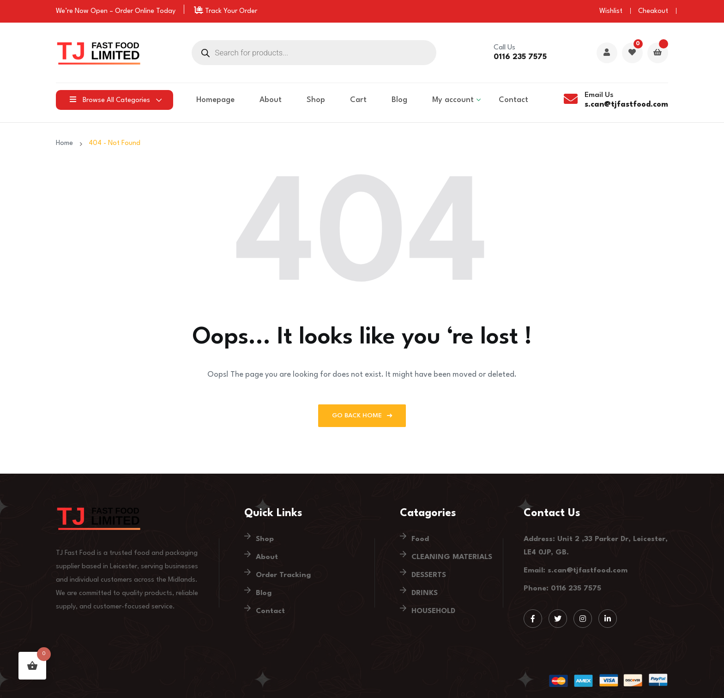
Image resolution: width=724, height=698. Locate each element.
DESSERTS (428, 575)
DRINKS (424, 593)
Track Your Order (225, 11)
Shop (316, 100)
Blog (399, 100)
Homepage (215, 100)
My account (453, 100)
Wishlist (610, 11)
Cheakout (653, 11)
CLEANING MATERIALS (451, 557)
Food (420, 539)
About (270, 100)
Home (66, 143)
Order (124, 11)
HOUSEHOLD (433, 611)
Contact (513, 100)
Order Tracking (283, 575)
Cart (358, 100)
